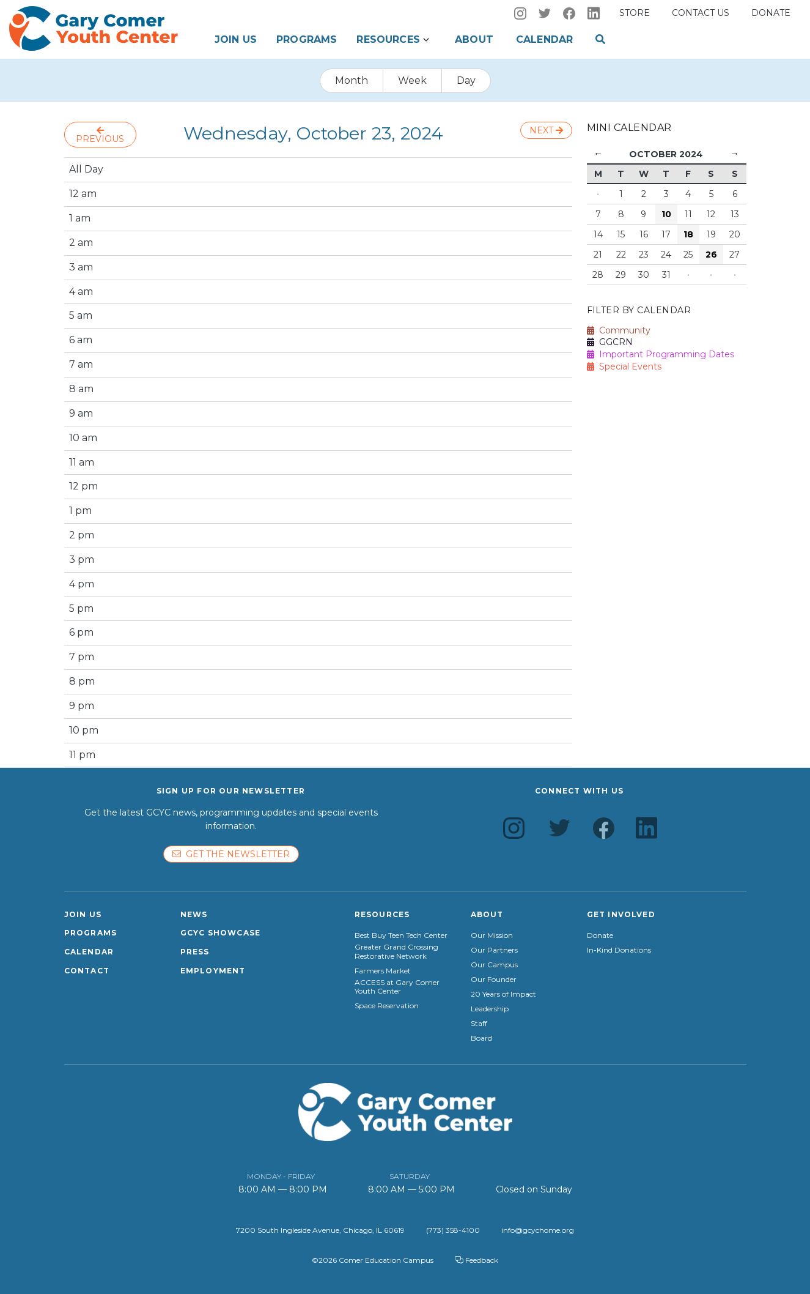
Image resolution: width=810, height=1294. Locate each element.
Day (466, 80)
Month (351, 80)
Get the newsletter (231, 854)
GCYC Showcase (220, 932)
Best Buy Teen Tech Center (401, 935)
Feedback (476, 1260)
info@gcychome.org (537, 1230)
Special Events (624, 366)
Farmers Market (383, 971)
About (474, 39)
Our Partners (494, 950)
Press (195, 951)
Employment (213, 970)
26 (711, 254)
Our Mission (492, 935)
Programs (306, 39)
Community (618, 330)
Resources (387, 39)
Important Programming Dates (660, 354)
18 (688, 234)
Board (481, 1038)
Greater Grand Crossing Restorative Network (396, 951)
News (194, 914)
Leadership (490, 1009)
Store (634, 12)
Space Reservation (387, 1006)
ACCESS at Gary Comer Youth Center (397, 986)
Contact (86, 970)
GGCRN (610, 342)
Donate (770, 12)
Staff (479, 1023)
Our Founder (494, 979)
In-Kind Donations (619, 950)
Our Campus (494, 965)
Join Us (236, 39)
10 (666, 214)
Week (412, 80)
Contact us (700, 12)
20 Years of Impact (503, 994)
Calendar (544, 39)
